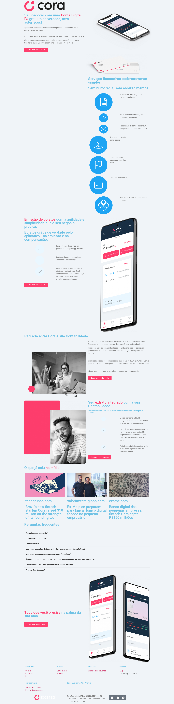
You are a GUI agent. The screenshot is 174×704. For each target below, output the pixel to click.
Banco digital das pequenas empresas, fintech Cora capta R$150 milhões (125, 512)
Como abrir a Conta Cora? (36, 538)
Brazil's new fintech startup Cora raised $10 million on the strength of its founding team (44, 512)
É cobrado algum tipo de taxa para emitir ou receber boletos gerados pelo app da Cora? (61, 559)
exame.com (118, 501)
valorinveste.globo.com (86, 501)
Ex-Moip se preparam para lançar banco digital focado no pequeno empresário (87, 512)
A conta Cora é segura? (35, 570)
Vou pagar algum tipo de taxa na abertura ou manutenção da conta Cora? (55, 549)
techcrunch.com (38, 501)
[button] (87, 533)
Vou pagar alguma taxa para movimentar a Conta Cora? (48, 554)
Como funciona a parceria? (37, 533)
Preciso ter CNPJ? (33, 544)
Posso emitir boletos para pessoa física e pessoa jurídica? (49, 565)
